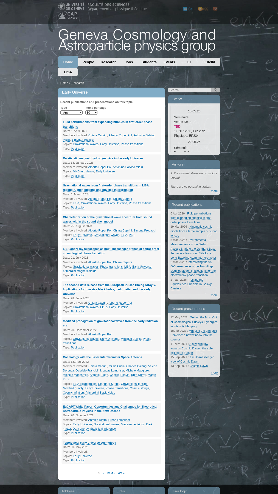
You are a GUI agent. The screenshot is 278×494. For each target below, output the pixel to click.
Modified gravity (131, 338)
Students (149, 62)
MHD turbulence (83, 171)
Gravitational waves (85, 144)
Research (109, 62)
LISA (68, 72)
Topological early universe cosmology (89, 442)
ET (189, 62)
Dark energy (81, 428)
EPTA (103, 307)
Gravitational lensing (134, 383)
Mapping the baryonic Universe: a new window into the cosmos (194, 335)
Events (169, 62)
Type (63, 107)
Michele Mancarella (75, 375)
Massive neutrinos (133, 424)
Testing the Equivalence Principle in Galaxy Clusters (191, 284)
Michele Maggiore (137, 370)
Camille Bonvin (119, 375)
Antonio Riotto (99, 375)
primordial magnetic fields (79, 271)
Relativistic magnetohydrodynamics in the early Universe (103, 158)
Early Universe (109, 144)
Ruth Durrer (138, 375)
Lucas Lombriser (113, 370)
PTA (131, 235)
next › (111, 473)
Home (68, 62)
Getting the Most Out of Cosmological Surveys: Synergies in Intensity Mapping (194, 322)
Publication (78, 148)
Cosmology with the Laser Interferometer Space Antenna (102, 357)
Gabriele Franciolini (88, 370)
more (214, 191)
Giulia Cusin (117, 366)
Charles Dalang (136, 366)
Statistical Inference (103, 428)
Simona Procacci (83, 139)
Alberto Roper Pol (120, 135)
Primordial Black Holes (100, 392)
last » (121, 473)
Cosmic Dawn (199, 366)
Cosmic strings (139, 388)
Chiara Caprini (97, 135)
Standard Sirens (108, 383)
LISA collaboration (84, 383)
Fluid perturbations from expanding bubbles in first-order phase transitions (191, 218)
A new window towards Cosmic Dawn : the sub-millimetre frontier (192, 348)
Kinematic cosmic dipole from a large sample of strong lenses (194, 231)
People (88, 62)
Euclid (210, 62)
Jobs (129, 62)
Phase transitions (132, 144)
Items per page (95, 107)
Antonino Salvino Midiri (128, 167)
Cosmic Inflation (73, 392)
